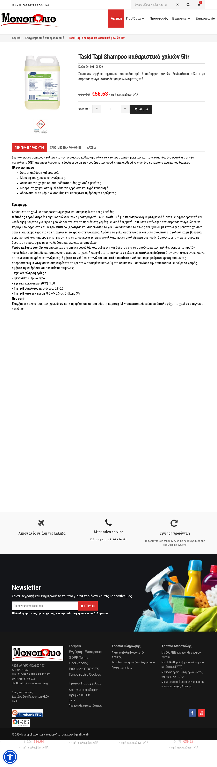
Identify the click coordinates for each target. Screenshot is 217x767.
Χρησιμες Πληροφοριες (65, 147)
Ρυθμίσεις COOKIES (84, 669)
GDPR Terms (78, 658)
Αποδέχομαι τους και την (60, 613)
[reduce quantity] (125, 109)
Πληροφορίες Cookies (85, 675)
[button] (10, 757)
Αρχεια (91, 147)
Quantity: (84, 108)
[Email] (45, 606)
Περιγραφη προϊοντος (29, 147)
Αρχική (16, 38)
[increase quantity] (96, 109)
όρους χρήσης (46, 613)
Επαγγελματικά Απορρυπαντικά (44, 38)
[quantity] (111, 109)
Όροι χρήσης (78, 663)
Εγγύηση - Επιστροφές (85, 652)
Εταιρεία (75, 646)
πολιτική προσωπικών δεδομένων (87, 613)
